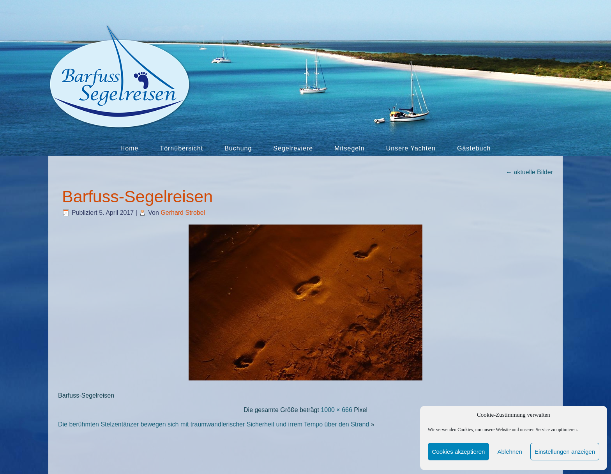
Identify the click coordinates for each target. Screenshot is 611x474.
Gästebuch (474, 148)
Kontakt (198, 462)
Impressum (231, 462)
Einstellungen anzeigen (565, 451)
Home (129, 148)
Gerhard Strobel (183, 212)
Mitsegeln (349, 148)
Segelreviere (293, 148)
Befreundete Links (397, 462)
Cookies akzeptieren (458, 451)
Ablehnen (509, 451)
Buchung (238, 148)
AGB (358, 462)
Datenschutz (272, 462)
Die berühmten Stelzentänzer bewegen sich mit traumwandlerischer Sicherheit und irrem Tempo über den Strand (213, 424)
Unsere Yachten (411, 148)
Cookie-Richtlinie (321, 462)
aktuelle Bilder (529, 172)
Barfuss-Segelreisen (137, 196)
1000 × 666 (336, 410)
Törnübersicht (181, 148)
